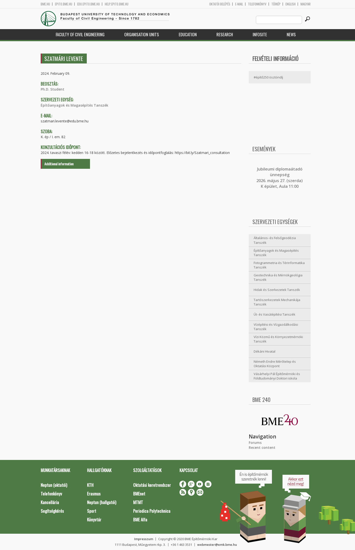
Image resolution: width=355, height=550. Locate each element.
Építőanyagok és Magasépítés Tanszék (74, 105)
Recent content (262, 447)
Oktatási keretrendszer (152, 485)
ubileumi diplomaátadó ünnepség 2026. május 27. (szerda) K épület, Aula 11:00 (279, 177)
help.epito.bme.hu (116, 4)
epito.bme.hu (63, 4)
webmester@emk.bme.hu (217, 544)
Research (224, 34)
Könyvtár (94, 519)
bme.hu (45, 4)
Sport (91, 511)
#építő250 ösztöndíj (268, 77)
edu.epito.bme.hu (88, 4)
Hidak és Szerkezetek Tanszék (277, 289)
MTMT (138, 502)
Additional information (58, 163)
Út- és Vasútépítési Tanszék (274, 314)
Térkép (276, 4)
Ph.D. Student (52, 89)
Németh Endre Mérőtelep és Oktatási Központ (275, 363)
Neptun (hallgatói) (101, 502)
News (291, 34)
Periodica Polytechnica (151, 511)
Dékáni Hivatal (264, 351)
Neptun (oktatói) (54, 485)
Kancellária (50, 502)
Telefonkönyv (257, 4)
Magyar (306, 4)
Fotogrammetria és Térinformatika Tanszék (279, 265)
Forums (255, 442)
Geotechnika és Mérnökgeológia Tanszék (278, 277)
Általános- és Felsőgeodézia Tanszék (275, 240)
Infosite (260, 34)
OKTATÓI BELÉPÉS (219, 4)
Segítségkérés (52, 511)
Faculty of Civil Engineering (80, 34)
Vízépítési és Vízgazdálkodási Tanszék (276, 326)
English (290, 4)
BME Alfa (140, 519)
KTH (90, 485)
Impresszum (143, 539)
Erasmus (94, 494)
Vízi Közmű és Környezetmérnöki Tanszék (278, 339)
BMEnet (139, 494)
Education (188, 34)
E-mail (239, 4)
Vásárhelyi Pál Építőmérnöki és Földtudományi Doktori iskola (277, 376)
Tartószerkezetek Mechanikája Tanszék (277, 302)
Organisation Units (141, 34)
